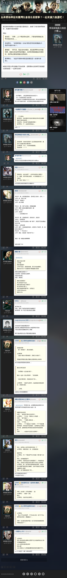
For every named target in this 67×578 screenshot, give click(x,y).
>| (64, 20)
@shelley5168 (19, 253)
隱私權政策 (56, 573)
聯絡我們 (62, 573)
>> (61, 20)
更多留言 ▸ (24, 552)
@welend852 (19, 155)
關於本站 (44, 573)
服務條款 (50, 573)
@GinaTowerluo (19, 399)
